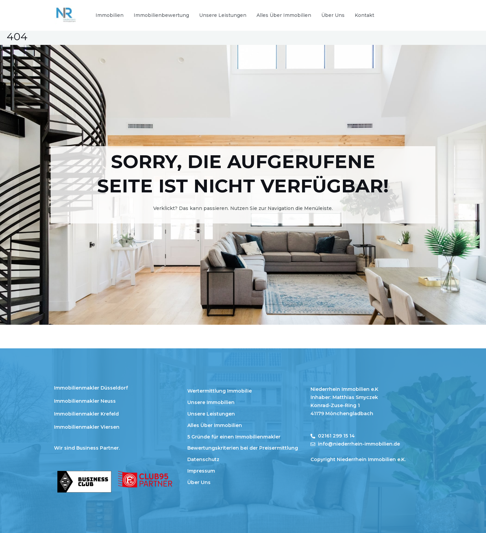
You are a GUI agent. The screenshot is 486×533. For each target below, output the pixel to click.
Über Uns (333, 15)
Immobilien (110, 15)
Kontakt (364, 15)
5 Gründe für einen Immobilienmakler (233, 437)
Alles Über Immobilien (283, 15)
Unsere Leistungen (222, 15)
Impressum (201, 471)
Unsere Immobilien (211, 402)
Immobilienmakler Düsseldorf (91, 388)
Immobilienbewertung (161, 15)
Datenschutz (203, 459)
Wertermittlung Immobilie (219, 391)
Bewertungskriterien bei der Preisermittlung (242, 448)
